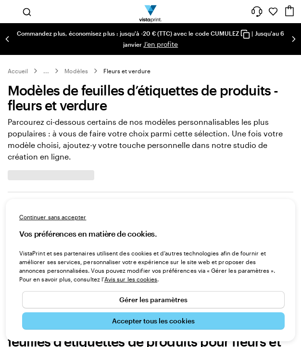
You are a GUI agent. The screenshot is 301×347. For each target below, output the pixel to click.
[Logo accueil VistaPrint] (151, 11)
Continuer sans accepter (52, 217)
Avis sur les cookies (130, 279)
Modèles (76, 70)
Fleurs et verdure (126, 70)
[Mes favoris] (273, 11)
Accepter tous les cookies (153, 321)
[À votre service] (256, 11)
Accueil (18, 70)
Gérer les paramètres (153, 299)
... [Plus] (46, 71)
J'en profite (160, 44)
